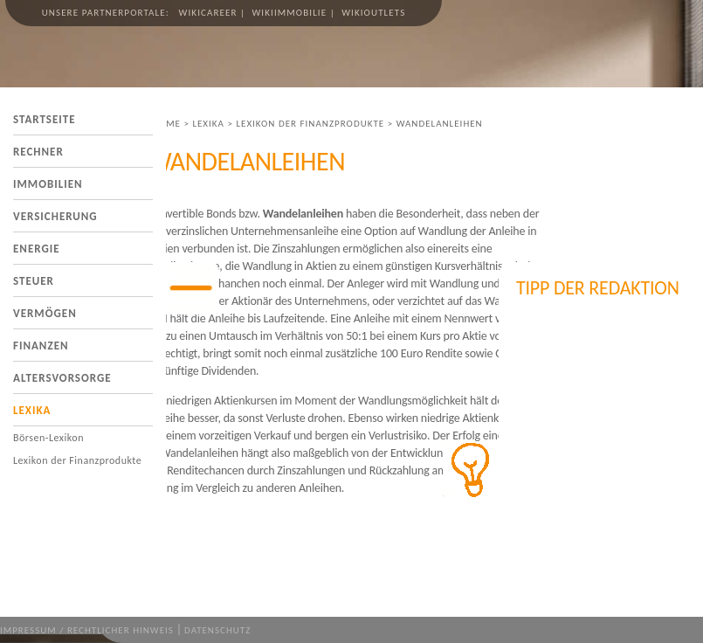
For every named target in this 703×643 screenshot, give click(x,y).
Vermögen (45, 313)
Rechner (38, 151)
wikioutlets (373, 12)
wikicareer (208, 12)
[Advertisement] (603, 402)
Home (166, 123)
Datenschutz (217, 630)
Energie (36, 248)
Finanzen (41, 345)
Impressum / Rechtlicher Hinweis (87, 630)
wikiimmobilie (289, 12)
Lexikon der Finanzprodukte (77, 460)
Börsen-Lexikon (48, 438)
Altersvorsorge (62, 377)
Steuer (33, 280)
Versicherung (55, 216)
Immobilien (48, 183)
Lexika (32, 410)
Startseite (44, 119)
